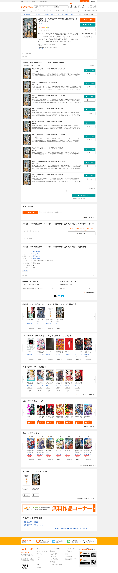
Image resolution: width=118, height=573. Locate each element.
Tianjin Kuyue (39, 420)
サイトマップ (67, 561)
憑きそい (67, 351)
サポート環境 (53, 556)
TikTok (38, 564)
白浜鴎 (47, 454)
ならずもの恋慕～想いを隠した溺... (78, 383)
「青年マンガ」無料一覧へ (89, 426)
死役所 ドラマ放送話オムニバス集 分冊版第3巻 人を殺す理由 (48, 95)
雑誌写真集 (77, 10)
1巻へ (32, 65)
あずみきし (41, 23)
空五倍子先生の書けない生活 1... (49, 383)
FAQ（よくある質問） (55, 558)
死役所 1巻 (30, 319)
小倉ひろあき (77, 354)
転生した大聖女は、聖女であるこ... (30, 452)
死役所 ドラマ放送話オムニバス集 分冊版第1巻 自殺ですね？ (48, 69)
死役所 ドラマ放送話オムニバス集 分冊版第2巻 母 (45, 82)
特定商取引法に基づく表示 (70, 558)
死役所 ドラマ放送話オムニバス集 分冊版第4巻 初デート (47, 108)
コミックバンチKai (37, 256)
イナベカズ (34, 420)
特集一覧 (39, 553)
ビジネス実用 (71, 10)
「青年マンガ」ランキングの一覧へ (87, 465)
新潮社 (34, 255)
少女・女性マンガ (37, 10)
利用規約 (66, 554)
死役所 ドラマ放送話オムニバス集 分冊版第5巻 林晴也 (47, 121)
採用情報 (66, 553)
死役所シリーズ (36, 258)
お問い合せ (52, 561)
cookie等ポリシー (68, 559)
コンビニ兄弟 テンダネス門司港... (40, 383)
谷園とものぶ (68, 420)
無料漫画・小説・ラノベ (42, 551)
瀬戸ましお (44, 385)
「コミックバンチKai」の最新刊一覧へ (86, 394)
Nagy (82, 354)
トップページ (39, 550)
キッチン (29, 351)
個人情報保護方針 (68, 556)
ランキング (39, 554)
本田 (47, 385)
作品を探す (52, 551)
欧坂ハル (44, 354)
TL (50, 10)
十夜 (33, 454)
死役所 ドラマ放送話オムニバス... (59, 321)
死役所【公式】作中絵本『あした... (49, 321)
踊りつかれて (49, 351)
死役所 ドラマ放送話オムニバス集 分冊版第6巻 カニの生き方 (48, 134)
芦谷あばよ (86, 354)
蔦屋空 (38, 454)
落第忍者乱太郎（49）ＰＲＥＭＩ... (59, 352)
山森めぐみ (67, 354)
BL (44, 10)
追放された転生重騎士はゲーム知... (78, 452)
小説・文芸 (64, 10)
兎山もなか (39, 354)
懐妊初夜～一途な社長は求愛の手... (40, 352)
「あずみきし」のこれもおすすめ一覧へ (86, 498)
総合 (24, 10)
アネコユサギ (87, 420)
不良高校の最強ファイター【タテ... (40, 418)
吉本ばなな (29, 354)
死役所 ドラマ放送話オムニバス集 (35, 490)
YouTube (38, 566)
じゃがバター (43, 454)
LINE (38, 559)
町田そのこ (39, 385)
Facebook (39, 567)
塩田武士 (48, 354)
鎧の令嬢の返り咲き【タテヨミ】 (87, 418)
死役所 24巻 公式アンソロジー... (40, 321)
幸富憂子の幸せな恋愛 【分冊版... (87, 352)
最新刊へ (39, 65)
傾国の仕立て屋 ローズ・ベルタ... (69, 383)
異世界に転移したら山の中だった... (40, 452)
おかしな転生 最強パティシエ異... (88, 451)
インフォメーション (54, 559)
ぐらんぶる (58, 450)
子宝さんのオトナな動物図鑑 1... (59, 383)
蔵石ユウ (29, 420)
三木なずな (58, 420)
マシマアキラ (58, 385)
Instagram (39, 562)
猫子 (76, 454)
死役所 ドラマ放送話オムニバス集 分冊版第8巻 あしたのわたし (49, 161)
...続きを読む (41, 48)
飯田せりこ (86, 454)
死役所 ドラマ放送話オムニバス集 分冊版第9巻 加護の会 (47, 174)
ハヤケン (48, 420)
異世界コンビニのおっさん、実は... (78, 418)
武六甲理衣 (79, 454)
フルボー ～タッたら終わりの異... (69, 417)
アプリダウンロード (54, 553)
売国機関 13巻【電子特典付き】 (30, 383)
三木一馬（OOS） (79, 420)
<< (34, 191)
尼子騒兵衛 (58, 354)
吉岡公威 (62, 454)
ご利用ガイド (94, 10)
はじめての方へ (88, 10)
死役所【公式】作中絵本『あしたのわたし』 (26, 490)
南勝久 (66, 454)
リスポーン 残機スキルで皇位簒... (50, 417)
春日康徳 (63, 420)
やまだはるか (77, 385)
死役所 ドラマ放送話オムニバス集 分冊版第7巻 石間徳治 (47, 148)
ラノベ (57, 10)
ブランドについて (68, 551)
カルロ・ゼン (30, 385)
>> (83, 191)
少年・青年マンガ (31, 10)
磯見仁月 (67, 385)
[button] (31, 328)
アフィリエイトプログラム (56, 564)
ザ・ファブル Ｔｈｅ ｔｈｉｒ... (68, 452)
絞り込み (36, 7)
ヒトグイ (29, 416)
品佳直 (35, 385)
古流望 (91, 454)
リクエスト (52, 562)
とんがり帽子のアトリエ (49, 451)
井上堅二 (57, 454)
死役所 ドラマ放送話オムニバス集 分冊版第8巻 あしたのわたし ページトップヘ (75, 528)
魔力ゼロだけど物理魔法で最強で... (59, 418)
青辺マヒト (29, 454)
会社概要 (66, 550)
